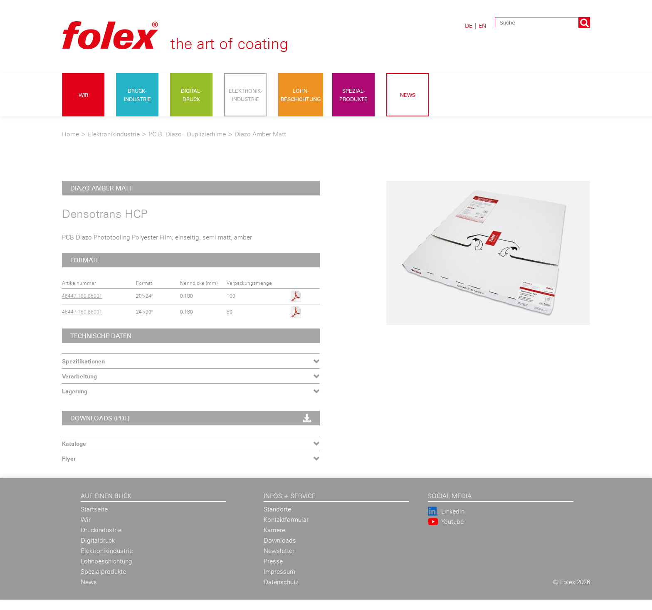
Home (70, 134)
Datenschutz (281, 582)
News (407, 94)
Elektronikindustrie (114, 134)
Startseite (94, 509)
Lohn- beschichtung (301, 94)
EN (482, 25)
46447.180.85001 (82, 296)
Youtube (452, 522)
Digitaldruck (98, 540)
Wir (83, 94)
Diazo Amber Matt (260, 134)
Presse (273, 561)
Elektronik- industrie (245, 94)
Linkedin (452, 511)
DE (468, 25)
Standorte (277, 509)
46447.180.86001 (82, 312)
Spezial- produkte (353, 94)
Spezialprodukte (103, 571)
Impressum (279, 571)
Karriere (274, 530)
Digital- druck (191, 94)
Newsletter (279, 551)
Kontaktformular (286, 520)
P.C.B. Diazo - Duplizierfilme (187, 134)
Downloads (280, 540)
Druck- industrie (137, 94)
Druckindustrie (101, 530)
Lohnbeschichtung (106, 561)
